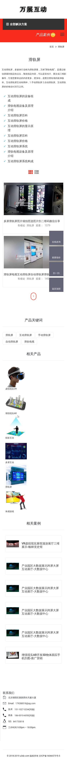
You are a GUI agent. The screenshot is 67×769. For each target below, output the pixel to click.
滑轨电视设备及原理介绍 (20, 108)
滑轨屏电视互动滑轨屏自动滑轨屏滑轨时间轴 (30, 274)
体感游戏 (9, 511)
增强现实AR (11, 413)
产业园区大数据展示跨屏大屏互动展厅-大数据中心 (40, 567)
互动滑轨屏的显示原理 (20, 128)
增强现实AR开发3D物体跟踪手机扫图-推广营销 (41, 656)
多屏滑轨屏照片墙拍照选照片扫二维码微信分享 (32, 221)
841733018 (18, 721)
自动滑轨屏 (12, 341)
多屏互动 (9, 462)
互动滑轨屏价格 (18, 120)
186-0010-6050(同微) (24, 715)
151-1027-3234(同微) (24, 709)
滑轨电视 (29, 341)
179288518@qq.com (26, 703)
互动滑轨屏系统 (18, 146)
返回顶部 (56, 289)
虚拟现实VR (11, 389)
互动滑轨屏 (25, 335)
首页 (51, 46)
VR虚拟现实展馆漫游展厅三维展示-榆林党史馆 (40, 545)
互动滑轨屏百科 (18, 115)
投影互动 (9, 438)
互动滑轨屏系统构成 (20, 161)
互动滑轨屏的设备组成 (20, 98)
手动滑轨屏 (44, 335)
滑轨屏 (9, 335)
